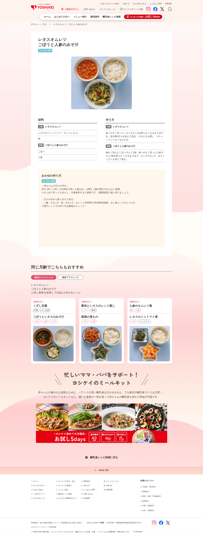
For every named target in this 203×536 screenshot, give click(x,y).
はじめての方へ (62, 17)
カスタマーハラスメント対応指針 (43, 527)
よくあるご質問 (156, 4)
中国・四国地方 (148, 506)
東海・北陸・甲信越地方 (151, 496)
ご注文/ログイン (71, 9)
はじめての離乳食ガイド (67, 498)
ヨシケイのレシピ (107, 9)
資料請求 (94, 17)
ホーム (47, 17)
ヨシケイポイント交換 (133, 9)
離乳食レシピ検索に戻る (104, 457)
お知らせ (126, 4)
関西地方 (145, 501)
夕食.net (109, 485)
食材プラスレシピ (70, 277)
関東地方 (145, 492)
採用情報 (168, 4)
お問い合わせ (89, 9)
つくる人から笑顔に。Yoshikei (42, 7)
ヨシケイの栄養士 (65, 485)
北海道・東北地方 (149, 487)
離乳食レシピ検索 (112, 17)
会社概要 (86, 498)
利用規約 (34, 523)
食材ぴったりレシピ (44, 277)
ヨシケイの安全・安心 (66, 481)
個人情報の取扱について (49, 523)
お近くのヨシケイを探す (110, 4)
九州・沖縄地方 (148, 510)
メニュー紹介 (80, 17)
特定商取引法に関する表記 (71, 523)
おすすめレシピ (39, 498)
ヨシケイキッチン (112, 481)
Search (170, 9)
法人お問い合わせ (139, 4)
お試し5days (38, 490)
